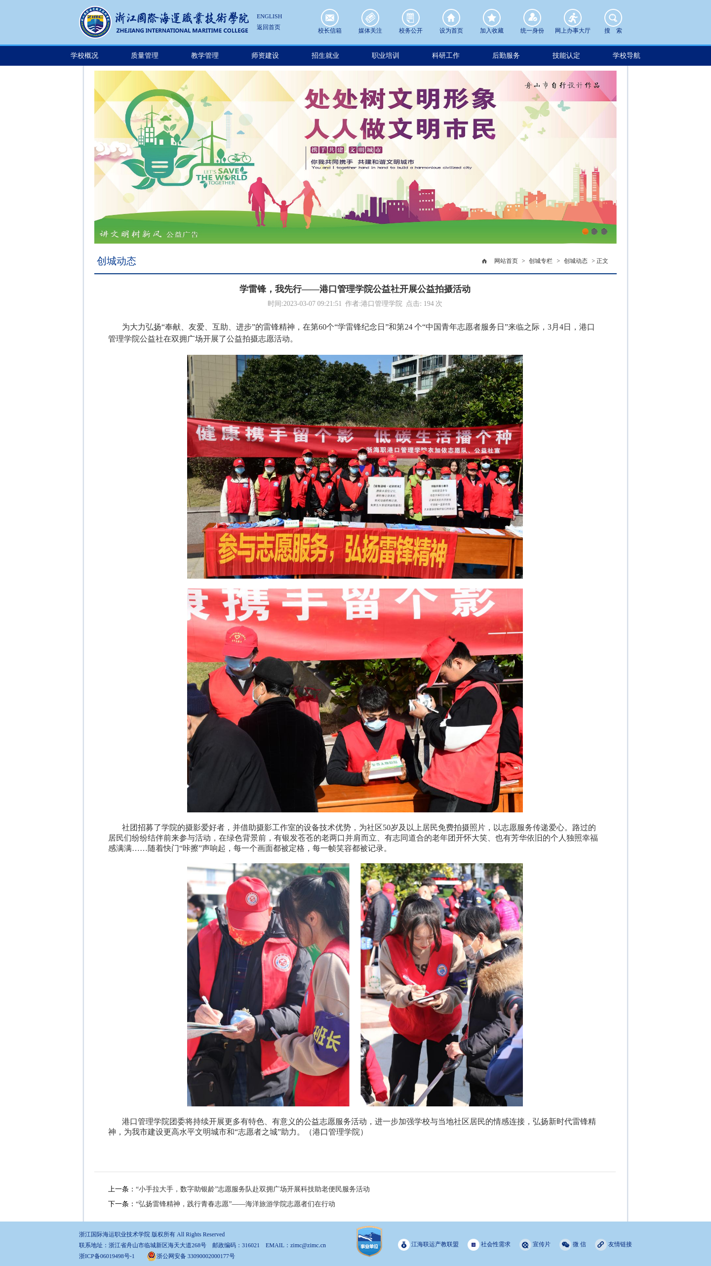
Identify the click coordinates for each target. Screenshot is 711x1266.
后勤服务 (506, 55)
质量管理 (144, 55)
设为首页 (451, 18)
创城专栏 (541, 260)
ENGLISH (269, 16)
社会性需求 (489, 1244)
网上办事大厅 (573, 18)
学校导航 (626, 55)
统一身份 (532, 18)
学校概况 (84, 55)
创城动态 (576, 260)
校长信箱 (330, 18)
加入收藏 (492, 18)
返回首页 (268, 27)
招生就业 (325, 55)
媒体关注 (370, 18)
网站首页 (506, 260)
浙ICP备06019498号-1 (107, 1256)
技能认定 (566, 55)
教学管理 (205, 55)
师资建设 (265, 55)
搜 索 (613, 18)
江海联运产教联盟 (428, 1244)
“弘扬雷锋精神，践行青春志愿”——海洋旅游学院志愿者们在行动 (235, 1204)
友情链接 (613, 1244)
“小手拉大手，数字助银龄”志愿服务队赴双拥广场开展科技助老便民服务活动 (253, 1189)
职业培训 (385, 55)
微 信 (572, 1244)
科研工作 (446, 55)
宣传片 (535, 1244)
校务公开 (411, 18)
